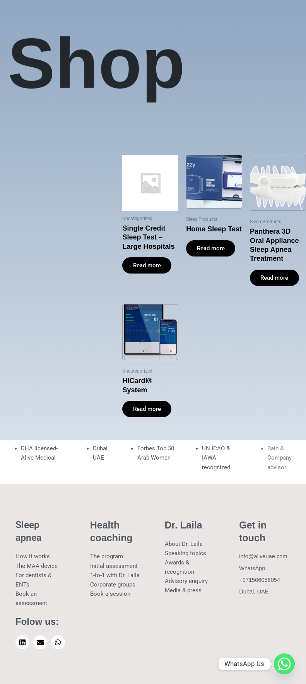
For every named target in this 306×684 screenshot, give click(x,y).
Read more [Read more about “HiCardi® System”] (147, 409)
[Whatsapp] (284, 663)
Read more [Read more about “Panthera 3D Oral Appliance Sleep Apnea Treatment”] (275, 277)
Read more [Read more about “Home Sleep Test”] (211, 248)
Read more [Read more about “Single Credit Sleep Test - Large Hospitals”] (147, 265)
